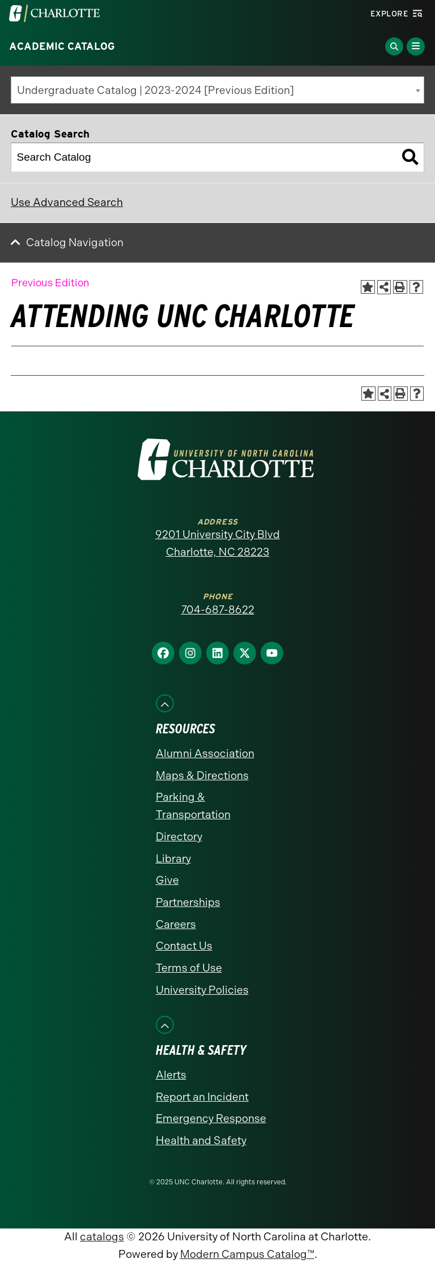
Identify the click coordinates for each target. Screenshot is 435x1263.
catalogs (102, 1236)
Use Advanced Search (67, 202)
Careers (176, 924)
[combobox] (217, 90)
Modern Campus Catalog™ (247, 1254)
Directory (179, 836)
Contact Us (184, 945)
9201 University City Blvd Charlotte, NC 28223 (217, 543)
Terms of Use (189, 967)
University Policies (202, 989)
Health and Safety (201, 1140)
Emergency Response (211, 1118)
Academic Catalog (62, 46)
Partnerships (188, 902)
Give (167, 880)
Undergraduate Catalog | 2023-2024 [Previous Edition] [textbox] (155, 90)
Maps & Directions (202, 775)
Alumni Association (205, 753)
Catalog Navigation (74, 242)
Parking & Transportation (193, 806)
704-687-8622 (217, 609)
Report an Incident (202, 1096)
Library (173, 858)
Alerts (171, 1074)
